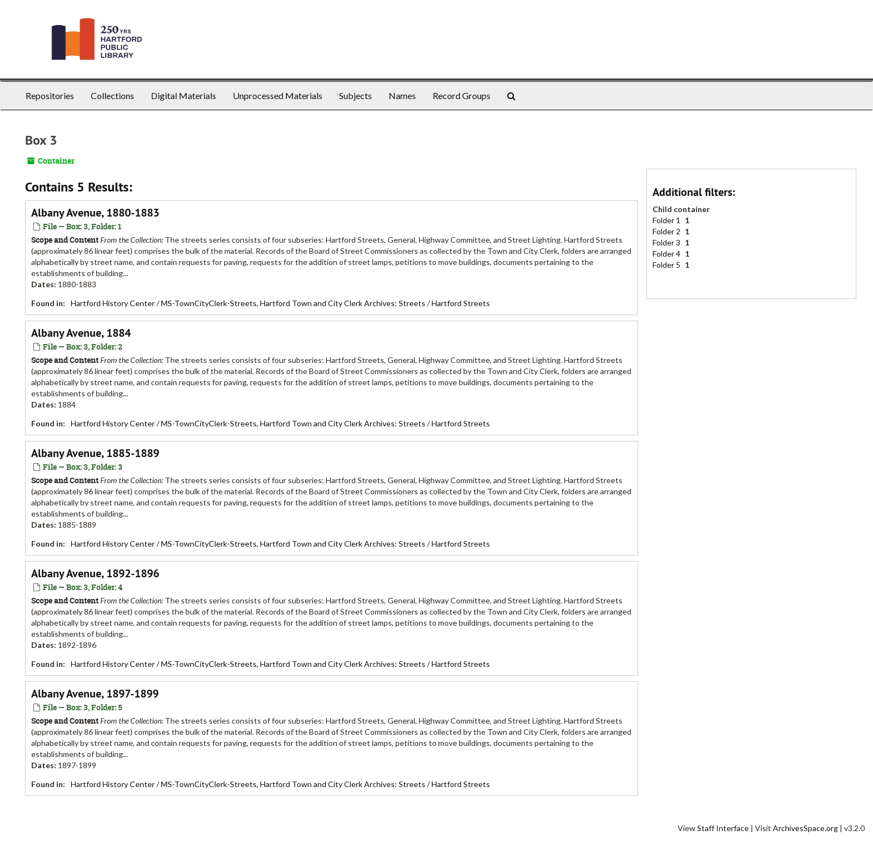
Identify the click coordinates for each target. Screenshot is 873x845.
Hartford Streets (460, 303)
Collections (112, 95)
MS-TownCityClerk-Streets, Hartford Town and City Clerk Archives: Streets (293, 303)
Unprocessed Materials (277, 95)
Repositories (50, 95)
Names (402, 95)
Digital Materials (183, 95)
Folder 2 (667, 231)
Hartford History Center (113, 303)
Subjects (355, 95)
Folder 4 (667, 253)
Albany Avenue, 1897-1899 (95, 693)
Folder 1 (667, 220)
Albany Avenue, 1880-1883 (95, 212)
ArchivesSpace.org (805, 828)
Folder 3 (667, 242)
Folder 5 (667, 264)
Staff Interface (723, 828)
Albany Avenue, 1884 (81, 333)
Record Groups (462, 95)
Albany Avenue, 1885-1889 (95, 453)
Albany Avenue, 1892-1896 (95, 573)
